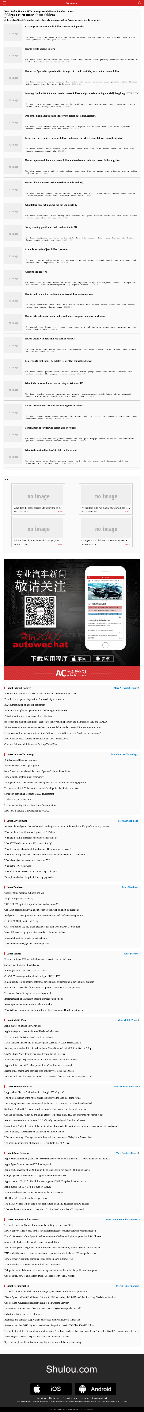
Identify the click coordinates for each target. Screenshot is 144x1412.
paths (108, 37)
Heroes (123, 193)
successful (100, 260)
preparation (30, 441)
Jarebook (59, 1402)
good (84, 260)
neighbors (66, 193)
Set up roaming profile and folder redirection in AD (51, 227)
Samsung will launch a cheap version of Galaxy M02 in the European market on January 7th (48, 1076)
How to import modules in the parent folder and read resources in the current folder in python (72, 160)
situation (106, 327)
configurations (58, 438)
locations (130, 238)
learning (134, 416)
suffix (64, 349)
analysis (95, 60)
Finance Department (104, 282)
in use (122, 260)
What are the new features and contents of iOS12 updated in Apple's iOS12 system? (44, 1209)
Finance (56, 282)
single (28, 329)
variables (124, 82)
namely (80, 60)
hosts (39, 438)
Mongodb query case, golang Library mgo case (26, 943)
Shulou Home (17, 11)
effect (89, 171)
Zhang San (116, 238)
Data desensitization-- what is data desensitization (28, 716)
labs (75, 438)
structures (80, 305)
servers (62, 126)
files (46, 374)
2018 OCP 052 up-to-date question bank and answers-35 (31, 904)
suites (91, 104)
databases (72, 37)
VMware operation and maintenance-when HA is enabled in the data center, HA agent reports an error (52, 727)
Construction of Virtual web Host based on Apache (50, 428)
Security (42, 285)
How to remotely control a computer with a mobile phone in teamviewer (38, 1259)
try (37, 173)
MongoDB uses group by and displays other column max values (34, 932)
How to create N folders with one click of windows (50, 338)
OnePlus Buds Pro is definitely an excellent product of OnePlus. (34, 1054)
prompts (91, 372)
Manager (92, 282)
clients (71, 238)
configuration (42, 238)
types (65, 305)
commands (60, 82)
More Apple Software (127, 1153)
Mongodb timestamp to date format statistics (25, 938)
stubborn (43, 329)
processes (74, 372)
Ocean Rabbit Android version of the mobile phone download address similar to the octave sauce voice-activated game (60, 1126)
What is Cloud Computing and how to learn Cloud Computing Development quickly (44, 1010)
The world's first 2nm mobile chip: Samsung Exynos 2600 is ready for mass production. (46, 1291)
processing (104, 60)
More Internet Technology (124, 754)
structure (39, 262)
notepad (132, 149)
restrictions (30, 129)
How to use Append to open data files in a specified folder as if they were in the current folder (72, 71)
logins (84, 238)
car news (84, 1398)
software (52, 349)
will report (30, 173)
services (112, 104)
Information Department (56, 285)
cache (68, 216)
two (93, 171)
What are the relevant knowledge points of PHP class (29, 832)
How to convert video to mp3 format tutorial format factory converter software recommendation (50, 1230)
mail (45, 37)
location (29, 106)
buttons (106, 149)
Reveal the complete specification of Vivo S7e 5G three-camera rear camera (40, 1059)
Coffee (97, 1402)
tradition (47, 60)
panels (77, 104)
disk (60, 60)
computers (46, 129)
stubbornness (121, 372)
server (58, 106)
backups (29, 240)
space (110, 126)
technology (45, 106)
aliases (134, 327)
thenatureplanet (99, 1398)
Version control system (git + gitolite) (22, 765)
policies (116, 126)
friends (48, 149)
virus (126, 149)
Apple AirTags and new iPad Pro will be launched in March (32, 1031)
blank (48, 40)
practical (91, 260)
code (62, 171)
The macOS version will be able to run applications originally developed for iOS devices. (46, 1203)
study (77, 171)
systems (36, 84)
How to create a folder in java (40, 49)
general (67, 396)
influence (133, 216)
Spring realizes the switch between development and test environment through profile (45, 782)
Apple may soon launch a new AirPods (22, 1025)
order (128, 416)
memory (61, 216)
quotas (39, 126)
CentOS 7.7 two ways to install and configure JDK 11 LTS (32, 976)
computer (56, 149)
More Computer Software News (122, 1219)
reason (73, 60)
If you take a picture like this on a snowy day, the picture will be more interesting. (43, 1342)
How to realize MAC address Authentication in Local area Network (36, 738)
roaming (107, 238)
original (64, 149)
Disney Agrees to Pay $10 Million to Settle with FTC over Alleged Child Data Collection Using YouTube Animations (60, 1297)
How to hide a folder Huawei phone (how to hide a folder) (54, 182)
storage (105, 104)
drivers (54, 84)
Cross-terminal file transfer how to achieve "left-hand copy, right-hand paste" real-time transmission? (52, 733)
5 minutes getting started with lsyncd (21, 965)
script (124, 171)
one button (116, 349)
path (52, 171)
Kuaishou (53, 216)
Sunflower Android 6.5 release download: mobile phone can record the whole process (45, 1109)
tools (90, 193)
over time (29, 218)
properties (100, 37)
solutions (29, 374)
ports (86, 438)
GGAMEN (124, 1402)
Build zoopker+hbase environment (20, 760)
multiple (88, 82)
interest (43, 218)
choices (99, 372)
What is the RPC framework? (18, 866)
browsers (49, 441)
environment (97, 82)
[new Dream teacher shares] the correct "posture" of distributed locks (37, 771)
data (65, 37)
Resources (131, 193)
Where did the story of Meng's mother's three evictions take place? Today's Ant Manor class (48, 1137)
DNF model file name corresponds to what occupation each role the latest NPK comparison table (50, 1253)
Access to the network (36, 272)
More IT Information (127, 1286)
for (43, 40)
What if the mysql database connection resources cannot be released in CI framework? (45, 854)
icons (28, 40)
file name (114, 149)
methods (49, 62)
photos (89, 216)
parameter (48, 418)
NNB (92, 1402)
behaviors (51, 307)
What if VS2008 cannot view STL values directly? (28, 843)
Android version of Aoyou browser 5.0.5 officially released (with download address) (44, 1120)
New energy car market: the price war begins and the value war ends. (37, 1336)
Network (34, 285)
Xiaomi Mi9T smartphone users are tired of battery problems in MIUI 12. (39, 1071)
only (49, 218)
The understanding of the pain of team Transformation (30, 805)
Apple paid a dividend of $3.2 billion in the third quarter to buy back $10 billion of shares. (47, 1170)
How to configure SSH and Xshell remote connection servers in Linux (37, 959)
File (26, 171)
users (39, 104)
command (33, 327)
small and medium (127, 60)
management (81, 37)
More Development (128, 821)
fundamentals (126, 394)
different (66, 441)
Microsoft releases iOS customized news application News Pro (34, 1192)
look (134, 260)
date (70, 349)
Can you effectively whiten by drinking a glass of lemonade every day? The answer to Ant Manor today (53, 1114)
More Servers (131, 953)
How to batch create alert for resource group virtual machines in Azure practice (41, 987)
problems (48, 196)
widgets (59, 307)
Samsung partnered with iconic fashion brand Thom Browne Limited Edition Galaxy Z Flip (47, 1048)
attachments (41, 82)
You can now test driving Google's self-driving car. (28, 1037)
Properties (75, 285)
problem (88, 60)
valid (54, 151)
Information (117, 282)
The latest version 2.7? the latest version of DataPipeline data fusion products (41, 788)
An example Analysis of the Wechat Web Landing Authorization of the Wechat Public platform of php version (56, 826)
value (37, 218)
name (74, 282)
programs (51, 82)
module (38, 171)
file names (133, 82)
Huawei (80, 196)
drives (43, 84)
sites (80, 438)
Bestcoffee (44, 1402)
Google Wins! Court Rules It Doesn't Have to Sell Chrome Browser (36, 1303)
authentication (112, 438)
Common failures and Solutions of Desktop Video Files (30, 744)
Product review (70, 1398)
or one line (77, 349)
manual (91, 349)
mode (86, 149)
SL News (52, 1402)
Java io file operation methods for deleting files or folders (54, 405)
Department (82, 282)
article (42, 352)
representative (31, 463)
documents (98, 193)
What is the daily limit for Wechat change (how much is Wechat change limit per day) (54, 540)
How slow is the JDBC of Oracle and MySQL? (26, 810)
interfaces (131, 305)
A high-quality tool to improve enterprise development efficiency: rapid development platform (49, 982)
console (59, 37)
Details (59, 512)
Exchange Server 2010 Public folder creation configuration (54, 26)
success (54, 60)
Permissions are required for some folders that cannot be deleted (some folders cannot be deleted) (74, 138)
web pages (93, 438)
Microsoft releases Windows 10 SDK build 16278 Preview (32, 1264)
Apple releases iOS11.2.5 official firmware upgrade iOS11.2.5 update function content (45, 1181)
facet (71, 416)
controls (51, 37)
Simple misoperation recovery (18, 898)
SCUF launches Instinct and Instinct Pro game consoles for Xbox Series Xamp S (42, 1042)
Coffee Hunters (68, 1402)
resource (46, 171)
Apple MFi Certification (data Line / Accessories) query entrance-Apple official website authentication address (57, 1158)
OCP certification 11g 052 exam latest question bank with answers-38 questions (42, 926)
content (124, 37)
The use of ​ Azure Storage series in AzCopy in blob (28, 993)
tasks (130, 372)
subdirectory (96, 327)
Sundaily (78, 1402)
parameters (115, 82)
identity (59, 240)
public (39, 37)
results (39, 60)
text (62, 282)
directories (70, 260)
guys (55, 218)
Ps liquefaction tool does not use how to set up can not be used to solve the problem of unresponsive (51, 1270)
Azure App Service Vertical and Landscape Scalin (28, 1004)
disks (54, 129)
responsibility (49, 262)
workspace (69, 171)
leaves (36, 307)
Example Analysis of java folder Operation (46, 249)
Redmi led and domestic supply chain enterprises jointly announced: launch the (42, 1319)
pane (54, 40)
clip (84, 461)
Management (64, 196)
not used (108, 260)
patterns (58, 305)
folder (32, 171)
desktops (91, 238)
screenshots (76, 216)
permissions (36, 40)
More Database (130, 887)
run (57, 171)
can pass (100, 171)
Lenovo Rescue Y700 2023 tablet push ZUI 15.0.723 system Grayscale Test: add (42, 1308)
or (128, 171)
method (79, 149)
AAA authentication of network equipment (24, 705)
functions (91, 37)
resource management (88, 394)
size (88, 126)
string (64, 463)
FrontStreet (115, 1402)
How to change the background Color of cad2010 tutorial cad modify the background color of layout (52, 1247)
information (116, 37)
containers (95, 305)
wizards (132, 37)
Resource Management (34, 196)
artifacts (104, 305)
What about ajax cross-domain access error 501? (27, 860)
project (55, 327)
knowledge (30, 262)
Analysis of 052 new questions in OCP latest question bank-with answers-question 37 (45, 915)
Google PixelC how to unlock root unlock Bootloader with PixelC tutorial (39, 1276)
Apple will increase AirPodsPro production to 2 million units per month (38, 1065)
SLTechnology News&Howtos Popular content (50, 11)
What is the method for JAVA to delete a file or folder (52, 450)
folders (32, 37)
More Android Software (126, 1086)
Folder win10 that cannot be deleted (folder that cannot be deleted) (58, 361)
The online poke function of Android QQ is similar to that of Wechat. (37, 1143)
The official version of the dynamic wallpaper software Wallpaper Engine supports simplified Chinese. (53, 1236)
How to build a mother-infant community (23, 777)
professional (114, 60)
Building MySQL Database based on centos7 (25, 970)
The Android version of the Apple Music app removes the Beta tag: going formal (42, 1098)
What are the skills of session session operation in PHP (30, 837)
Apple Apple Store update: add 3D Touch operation (28, 1164)
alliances (116, 193)
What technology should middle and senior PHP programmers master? (37, 849)
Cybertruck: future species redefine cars (23, 1314)
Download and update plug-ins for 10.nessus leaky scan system (34, 699)
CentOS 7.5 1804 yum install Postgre (22, 921)
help (48, 84)
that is (99, 149)
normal (47, 151)
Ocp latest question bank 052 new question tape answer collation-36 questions (41, 910)
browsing (57, 441)
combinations (42, 305)
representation (31, 418)
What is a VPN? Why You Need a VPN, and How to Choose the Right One (40, 693)
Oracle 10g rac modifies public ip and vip (24, 893)
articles (41, 62)
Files (26, 37)
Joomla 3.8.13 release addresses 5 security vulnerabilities (31, 1242)
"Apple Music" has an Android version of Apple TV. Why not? (34, 1092)
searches (74, 82)
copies (81, 82)
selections (47, 126)
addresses (69, 438)
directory (48, 327)
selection (131, 104)
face (57, 262)
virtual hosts (47, 438)
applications (125, 126)
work (83, 171)
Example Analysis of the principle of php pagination (29, 877)
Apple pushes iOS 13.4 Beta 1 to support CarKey (27, 1187)
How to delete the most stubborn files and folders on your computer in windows (65, 316)
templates (70, 126)
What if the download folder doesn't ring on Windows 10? (54, 383)
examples (40, 260)
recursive (78, 461)
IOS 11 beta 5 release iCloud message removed (26, 1198)
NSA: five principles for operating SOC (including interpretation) (35, 710)
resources (75, 394)
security (72, 149)
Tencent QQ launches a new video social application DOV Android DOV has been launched (48, 1103)
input (59, 129)
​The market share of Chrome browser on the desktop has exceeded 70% (38, 1225)
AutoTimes (35, 1402)
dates (82, 396)
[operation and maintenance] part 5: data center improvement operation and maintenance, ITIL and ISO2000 (55, 721)
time (120, 149)
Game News (105, 1402)
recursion (78, 416)
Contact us (54, 1398)
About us (41, 1398)
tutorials (84, 104)
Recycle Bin (76, 193)
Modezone (86, 1402)
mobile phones (42, 216)
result (105, 416)
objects (36, 106)
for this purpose (64, 84)
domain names (129, 438)
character (57, 418)
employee (127, 282)
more (53, 106)
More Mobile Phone (128, 1020)
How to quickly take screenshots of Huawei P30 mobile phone (34, 1131)
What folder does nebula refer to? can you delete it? (51, 205)
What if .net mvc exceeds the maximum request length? (30, 871)
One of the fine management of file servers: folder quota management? (60, 115)
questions (29, 151)
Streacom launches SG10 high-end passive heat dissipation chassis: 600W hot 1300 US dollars (49, 1325)
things (116, 260)
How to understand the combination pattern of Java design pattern (59, 294)
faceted (70, 461)
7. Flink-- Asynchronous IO (17, 799)
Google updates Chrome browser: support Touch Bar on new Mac (35, 1175)
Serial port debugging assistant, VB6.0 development (29, 794)
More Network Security (126, 688)
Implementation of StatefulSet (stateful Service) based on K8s (33, 998)
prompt (62, 327)
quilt (85, 416)
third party (34, 352)
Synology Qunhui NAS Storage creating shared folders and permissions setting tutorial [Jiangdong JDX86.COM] (82, 93)
